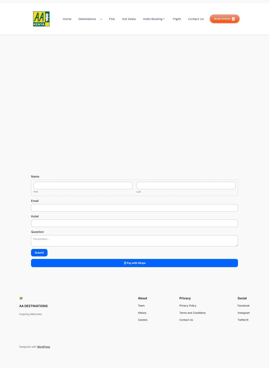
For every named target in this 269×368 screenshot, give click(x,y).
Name (35, 176)
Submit (39, 252)
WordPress (43, 346)
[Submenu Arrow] (101, 18)
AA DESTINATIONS (33, 306)
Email (35, 201)
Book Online (224, 19)
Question (37, 232)
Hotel (35, 216)
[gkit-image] (41, 19)
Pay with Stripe (134, 263)
